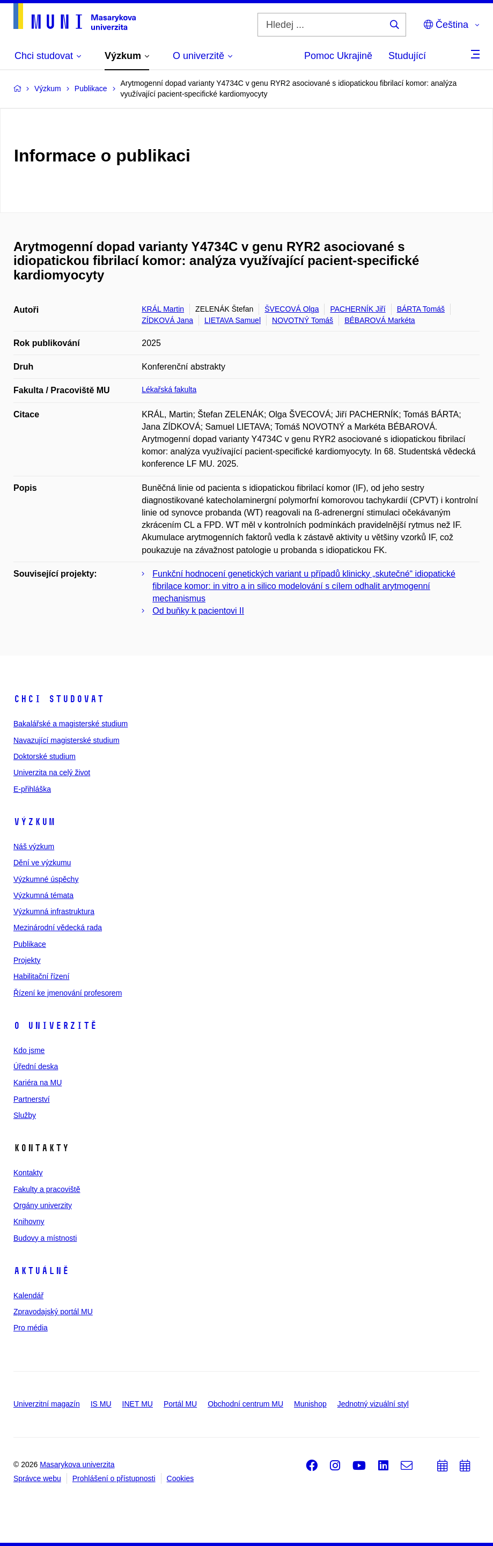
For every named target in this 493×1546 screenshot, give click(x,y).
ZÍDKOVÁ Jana (167, 320)
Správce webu (37, 1478)
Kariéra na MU (37, 1082)
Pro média (30, 1327)
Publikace (29, 944)
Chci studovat (58, 699)
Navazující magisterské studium (66, 740)
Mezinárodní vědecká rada (57, 927)
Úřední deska (35, 1066)
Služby (24, 1115)
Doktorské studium (44, 756)
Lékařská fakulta (169, 389)
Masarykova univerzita (77, 1464)
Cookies (180, 1478)
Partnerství (31, 1099)
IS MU (101, 1404)
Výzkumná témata (43, 895)
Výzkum (34, 822)
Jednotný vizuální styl (373, 1404)
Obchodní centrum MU (245, 1404)
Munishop (310, 1404)
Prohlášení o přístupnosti (114, 1478)
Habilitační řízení (41, 976)
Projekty (27, 960)
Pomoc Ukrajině (338, 55)
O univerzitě (55, 1026)
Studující (407, 55)
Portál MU (180, 1404)
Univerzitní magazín (46, 1404)
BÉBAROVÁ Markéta (379, 320)
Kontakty (27, 1172)
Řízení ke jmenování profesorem (67, 993)
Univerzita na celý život (51, 772)
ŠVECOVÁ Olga (291, 309)
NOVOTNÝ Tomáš (302, 320)
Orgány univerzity (42, 1205)
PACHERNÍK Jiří (357, 309)
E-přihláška (32, 789)
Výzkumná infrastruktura (53, 911)
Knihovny (29, 1221)
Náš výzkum (33, 846)
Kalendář (28, 1295)
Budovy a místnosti (45, 1238)
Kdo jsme (29, 1050)
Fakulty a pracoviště (46, 1189)
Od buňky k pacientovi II (198, 610)
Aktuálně (41, 1271)
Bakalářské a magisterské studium (70, 723)
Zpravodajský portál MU (53, 1311)
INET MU (137, 1404)
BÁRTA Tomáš (421, 309)
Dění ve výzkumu (42, 862)
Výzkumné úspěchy (45, 879)
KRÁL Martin (163, 309)
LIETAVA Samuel (232, 320)
